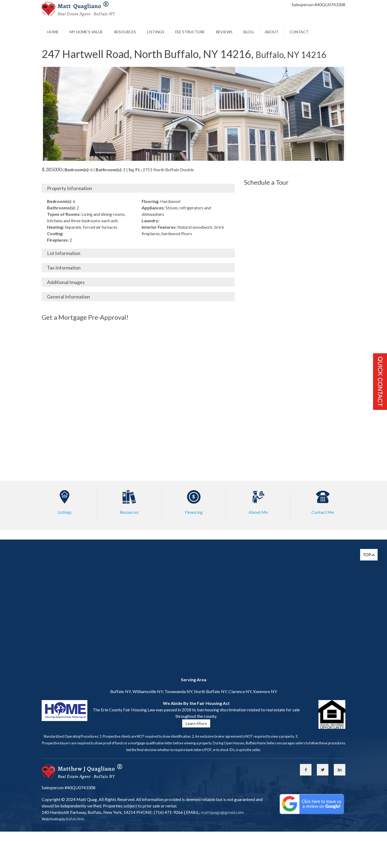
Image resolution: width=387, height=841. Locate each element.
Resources (125, 32)
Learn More (196, 723)
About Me (258, 512)
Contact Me (322, 512)
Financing (194, 512)
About (271, 32)
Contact (299, 32)
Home (53, 32)
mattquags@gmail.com (222, 812)
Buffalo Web (75, 819)
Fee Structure (190, 32)
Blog (248, 32)
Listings (155, 32)
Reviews (224, 32)
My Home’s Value (86, 32)
